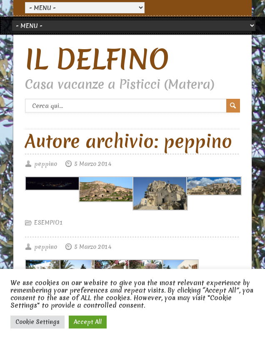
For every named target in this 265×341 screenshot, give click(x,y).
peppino (45, 164)
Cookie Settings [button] (37, 322)
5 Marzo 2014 (92, 164)
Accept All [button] (88, 322)
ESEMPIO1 (48, 222)
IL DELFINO (97, 59)
